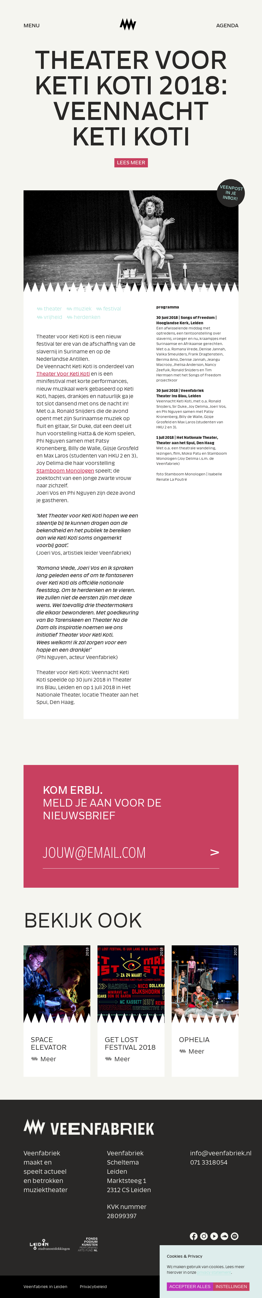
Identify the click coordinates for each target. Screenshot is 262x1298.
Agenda (227, 25)
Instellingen (231, 1286)
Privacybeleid (93, 1286)
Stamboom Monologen (65, 471)
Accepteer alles (190, 1286)
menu (32, 25)
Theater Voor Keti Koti (63, 374)
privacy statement (214, 1272)
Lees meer (131, 163)
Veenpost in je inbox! (231, 193)
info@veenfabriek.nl (221, 1153)
